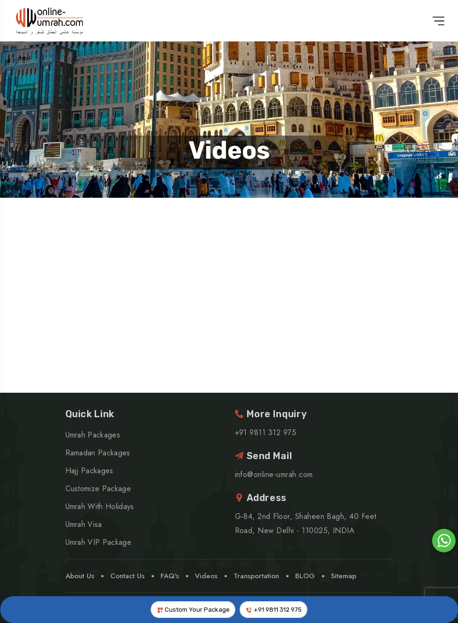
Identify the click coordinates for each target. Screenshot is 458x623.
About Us (79, 576)
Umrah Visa (83, 524)
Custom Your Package (193, 610)
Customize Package (98, 488)
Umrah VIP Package (98, 542)
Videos (229, 150)
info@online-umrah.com (274, 474)
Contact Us (127, 576)
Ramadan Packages (97, 452)
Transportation (256, 576)
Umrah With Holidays (99, 506)
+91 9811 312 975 (274, 610)
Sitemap (343, 576)
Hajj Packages (89, 470)
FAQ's (170, 576)
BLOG (305, 576)
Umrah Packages (92, 434)
